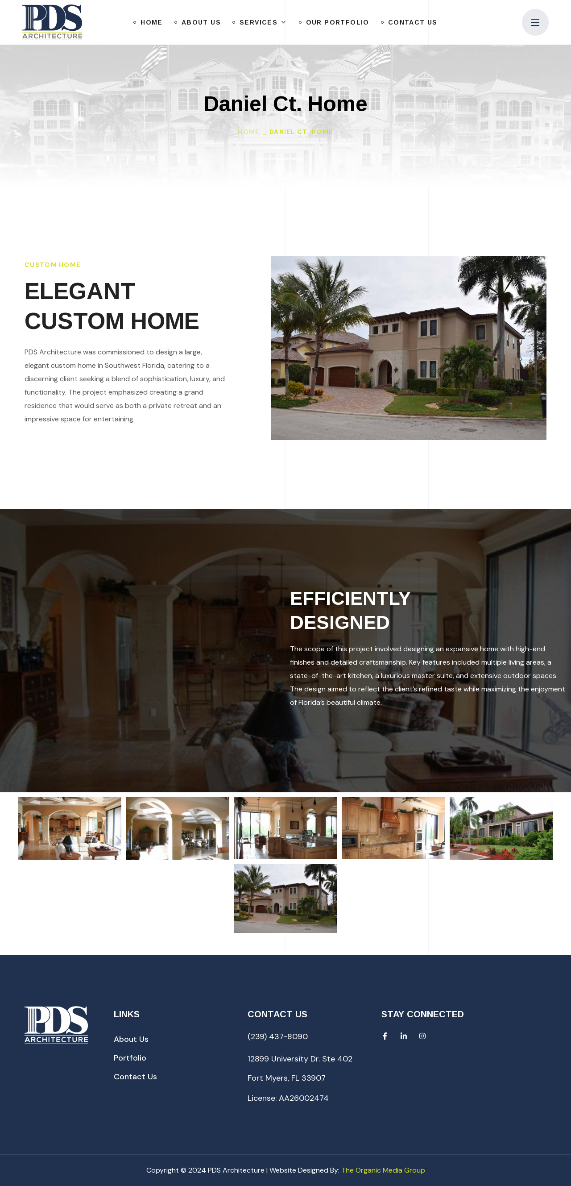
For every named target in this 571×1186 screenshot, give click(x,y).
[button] (131, 1039)
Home (249, 132)
